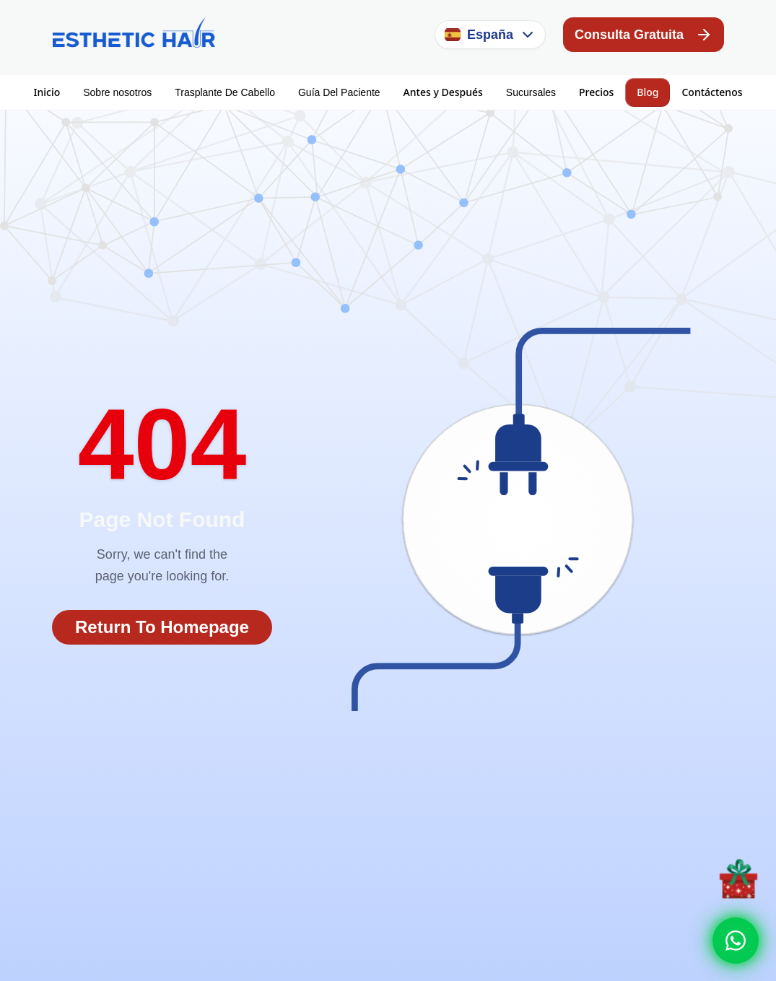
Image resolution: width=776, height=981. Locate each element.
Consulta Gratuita (643, 34)
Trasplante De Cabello (225, 92)
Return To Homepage (162, 627)
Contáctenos (711, 92)
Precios (596, 92)
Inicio (47, 92)
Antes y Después (443, 92)
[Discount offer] (738, 878)
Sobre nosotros (117, 92)
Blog (647, 92)
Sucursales (531, 92)
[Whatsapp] (735, 940)
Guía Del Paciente (339, 92)
